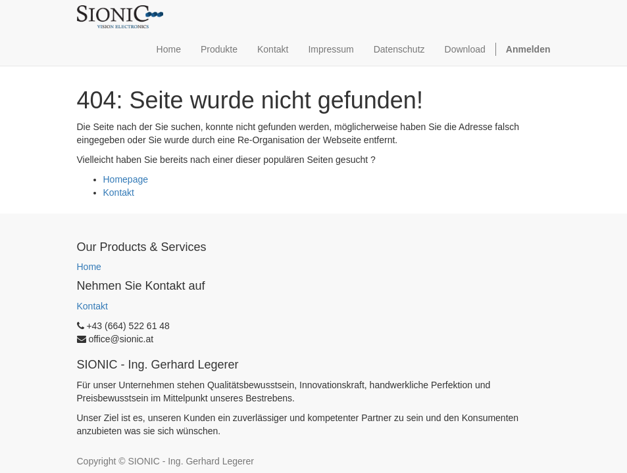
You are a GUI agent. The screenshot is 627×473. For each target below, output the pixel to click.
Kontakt (118, 192)
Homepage (126, 179)
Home (89, 266)
